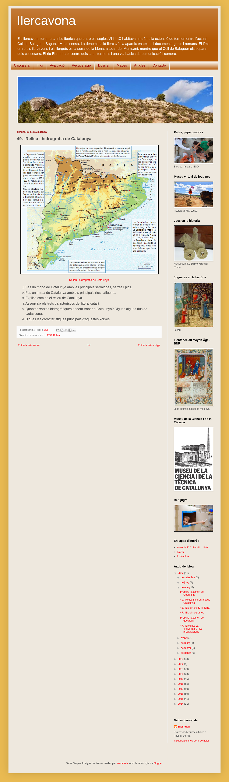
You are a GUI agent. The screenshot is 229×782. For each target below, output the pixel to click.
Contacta (159, 65)
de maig (186, 587)
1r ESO (48, 335)
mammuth (122, 763)
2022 (181, 664)
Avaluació (57, 65)
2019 (181, 678)
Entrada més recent (29, 345)
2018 (181, 683)
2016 (181, 693)
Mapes (122, 65)
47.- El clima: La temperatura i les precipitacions (191, 628)
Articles (139, 65)
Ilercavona (46, 20)
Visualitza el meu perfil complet (191, 740)
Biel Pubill (184, 726)
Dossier (103, 65)
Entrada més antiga (149, 345)
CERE (180, 551)
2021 (181, 669)
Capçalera (21, 65)
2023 (181, 659)
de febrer (186, 648)
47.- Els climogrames (192, 612)
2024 (181, 573)
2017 (181, 688)
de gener (186, 652)
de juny (185, 582)
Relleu (56, 335)
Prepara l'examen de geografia (192, 619)
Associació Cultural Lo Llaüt (192, 547)
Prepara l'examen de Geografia (192, 593)
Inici (40, 65)
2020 (181, 674)
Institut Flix (183, 556)
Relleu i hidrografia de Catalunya (89, 280)
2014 (181, 703)
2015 (181, 698)
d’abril (184, 638)
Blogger (158, 763)
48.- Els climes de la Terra (194, 607)
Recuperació (81, 65)
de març (186, 642)
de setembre (188, 577)
